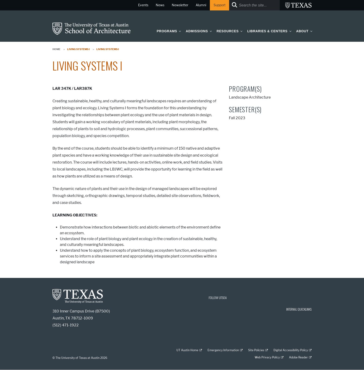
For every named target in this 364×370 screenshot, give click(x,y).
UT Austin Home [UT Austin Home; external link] (187, 350)
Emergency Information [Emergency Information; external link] (223, 350)
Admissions (197, 31)
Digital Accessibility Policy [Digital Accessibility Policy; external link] (290, 350)
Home (56, 49)
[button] (179, 31)
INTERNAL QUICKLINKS (299, 309)
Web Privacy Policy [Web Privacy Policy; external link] (267, 357)
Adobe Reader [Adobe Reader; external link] (298, 357)
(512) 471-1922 (65, 325)
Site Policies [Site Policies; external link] (256, 350)
